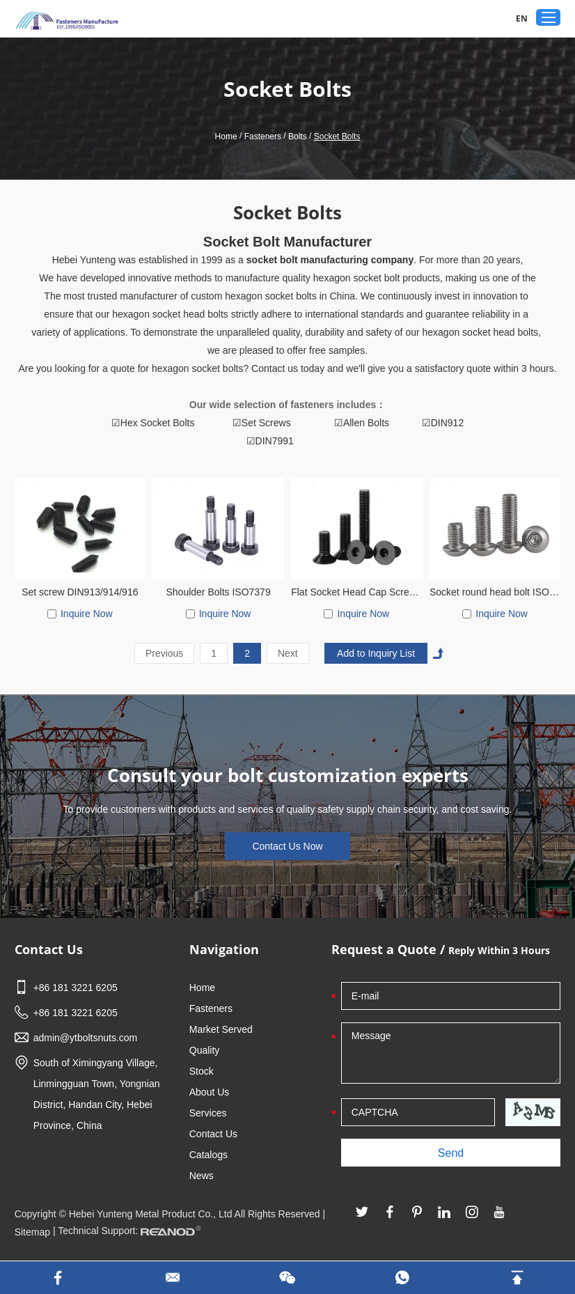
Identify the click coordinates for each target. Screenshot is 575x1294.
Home (226, 136)
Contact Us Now (287, 846)
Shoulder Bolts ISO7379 (218, 592)
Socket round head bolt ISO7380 (495, 592)
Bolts (297, 136)
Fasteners (262, 136)
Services (208, 1112)
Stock (201, 1071)
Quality (204, 1050)
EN (522, 18)
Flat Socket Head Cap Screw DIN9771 (356, 592)
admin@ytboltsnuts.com (85, 1037)
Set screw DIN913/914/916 (80, 592)
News (201, 1175)
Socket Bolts (337, 136)
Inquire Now (87, 613)
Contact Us (49, 949)
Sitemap (32, 1232)
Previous (164, 653)
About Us (209, 1092)
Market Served (221, 1029)
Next (288, 653)
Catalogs (208, 1154)
